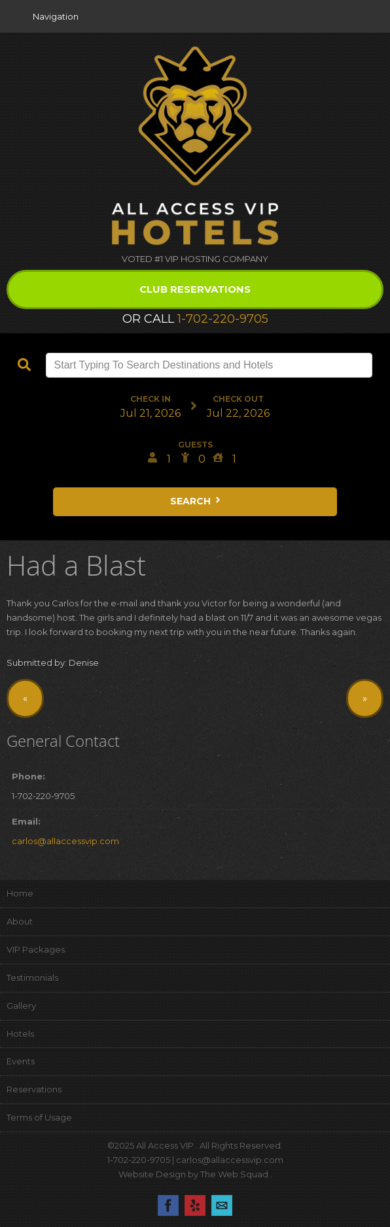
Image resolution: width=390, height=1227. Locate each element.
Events (21, 1061)
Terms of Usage (39, 1117)
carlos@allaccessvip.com (65, 841)
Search (196, 501)
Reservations (34, 1089)
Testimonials (32, 977)
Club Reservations (195, 289)
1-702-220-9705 (222, 319)
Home (20, 893)
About (20, 921)
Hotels (20, 1033)
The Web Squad (235, 1174)
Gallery (21, 1005)
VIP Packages (36, 949)
